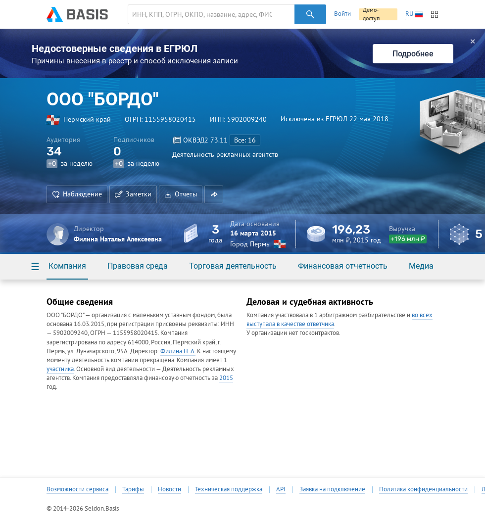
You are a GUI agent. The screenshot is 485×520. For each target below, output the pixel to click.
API (281, 489)
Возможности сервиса (77, 489)
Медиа (421, 266)
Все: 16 (245, 140)
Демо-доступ (371, 14)
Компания (67, 266)
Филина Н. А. (177, 351)
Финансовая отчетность (343, 266)
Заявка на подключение (332, 489)
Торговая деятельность (233, 266)
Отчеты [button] (180, 193)
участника (60, 369)
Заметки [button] (133, 193)
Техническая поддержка (228, 489)
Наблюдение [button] (77, 193)
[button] (213, 194)
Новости (169, 489)
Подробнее (413, 53)
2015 (226, 378)
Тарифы (133, 489)
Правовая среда (137, 266)
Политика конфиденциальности (423, 489)
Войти (342, 13)
